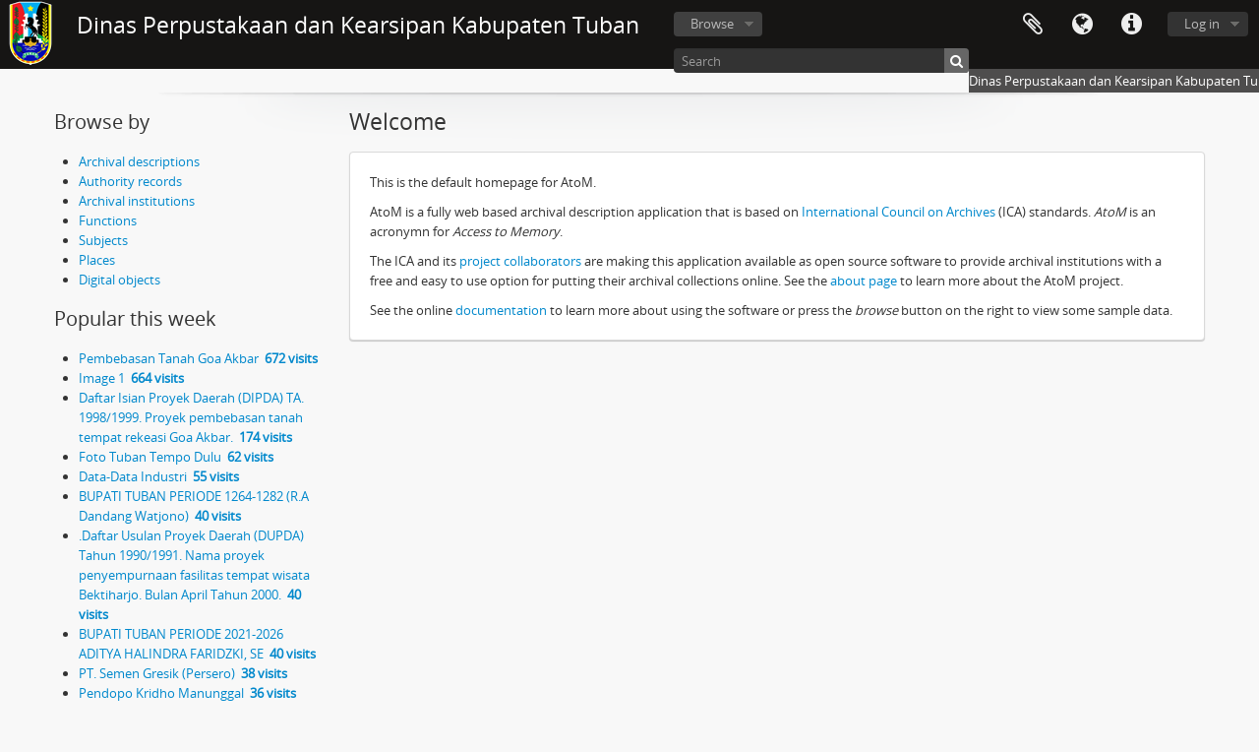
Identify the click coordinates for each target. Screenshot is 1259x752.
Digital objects (119, 279)
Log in (1202, 23)
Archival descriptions (139, 161)
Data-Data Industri (159, 476)
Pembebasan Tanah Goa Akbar (198, 358)
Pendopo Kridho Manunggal (187, 693)
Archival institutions (137, 201)
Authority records (130, 181)
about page (863, 280)
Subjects (103, 240)
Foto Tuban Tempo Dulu (176, 457)
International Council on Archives (898, 211)
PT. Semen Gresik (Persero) (183, 673)
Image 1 (131, 378)
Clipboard (1032, 24)
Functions (108, 220)
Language (1082, 24)
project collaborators (520, 261)
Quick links (1131, 24)
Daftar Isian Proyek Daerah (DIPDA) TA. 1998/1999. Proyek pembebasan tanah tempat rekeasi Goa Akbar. (191, 417)
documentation (501, 310)
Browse (712, 23)
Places (97, 260)
